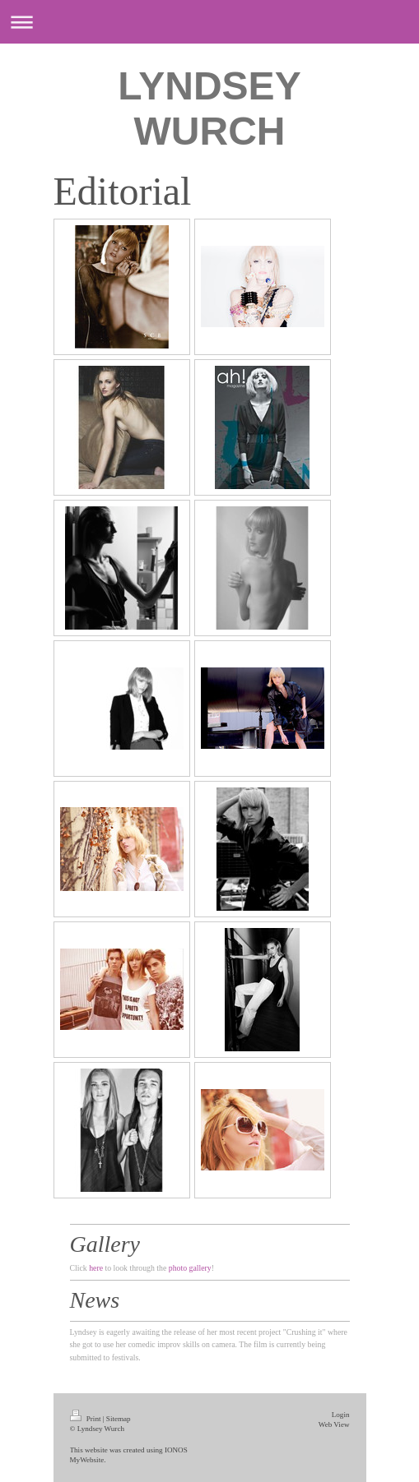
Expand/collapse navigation (209, 21)
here (96, 1267)
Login (341, 1414)
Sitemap (118, 1419)
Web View (334, 1424)
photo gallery (190, 1267)
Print (86, 1419)
